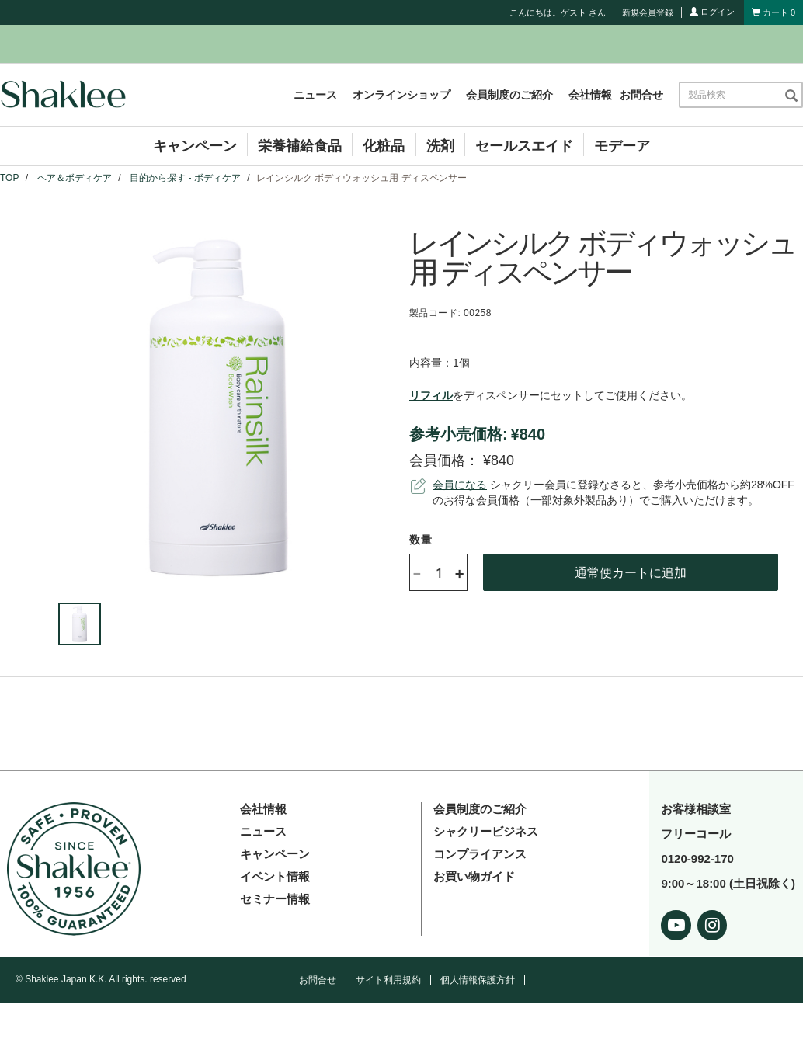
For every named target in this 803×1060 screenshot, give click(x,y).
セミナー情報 (275, 898)
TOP (9, 177)
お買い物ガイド (474, 876)
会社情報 (590, 95)
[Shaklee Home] (63, 94)
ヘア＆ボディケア (74, 177)
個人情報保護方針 (477, 980)
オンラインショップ (401, 95)
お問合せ (641, 95)
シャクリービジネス (485, 831)
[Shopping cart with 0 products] (773, 12)
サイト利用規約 (388, 980)
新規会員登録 (647, 12)
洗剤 (440, 146)
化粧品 (384, 146)
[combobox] (731, 94)
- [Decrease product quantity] (417, 572)
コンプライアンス (480, 853)
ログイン (712, 11)
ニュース (315, 95)
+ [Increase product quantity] (459, 572)
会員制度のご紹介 (509, 95)
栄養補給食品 (300, 146)
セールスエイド (524, 146)
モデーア (622, 146)
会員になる (460, 484)
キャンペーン (195, 146)
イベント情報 (275, 876)
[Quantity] (439, 572)
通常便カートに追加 (631, 572)
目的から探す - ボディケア (185, 177)
